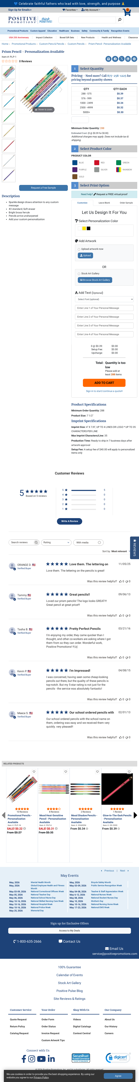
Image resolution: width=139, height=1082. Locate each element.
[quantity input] (80, 119)
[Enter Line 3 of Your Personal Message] (104, 325)
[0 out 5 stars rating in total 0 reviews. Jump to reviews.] (17, 61)
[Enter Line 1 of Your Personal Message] (104, 308)
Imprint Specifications (88, 421)
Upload (85, 255)
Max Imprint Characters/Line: (87, 435)
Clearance (133, 37)
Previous (3, 815)
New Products (87, 37)
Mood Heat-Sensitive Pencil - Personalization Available (52, 819)
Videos (77, 1019)
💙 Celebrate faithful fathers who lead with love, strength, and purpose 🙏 (69, 3)
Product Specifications (88, 404)
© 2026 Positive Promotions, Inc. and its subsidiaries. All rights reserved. (69, 1069)
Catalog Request (19, 1033)
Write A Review (69, 521)
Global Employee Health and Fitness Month (47, 887)
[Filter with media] (88, 543)
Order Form (48, 1019)
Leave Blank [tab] (104, 203)
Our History (111, 1026)
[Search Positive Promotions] (87, 20)
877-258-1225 (116, 75)
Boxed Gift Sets (67, 37)
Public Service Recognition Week (106, 885)
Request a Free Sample (43, 187)
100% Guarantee (69, 967)
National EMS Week (100, 907)
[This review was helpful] (120, 581)
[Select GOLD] (82, 176)
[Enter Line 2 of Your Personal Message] (104, 317)
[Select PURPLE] (82, 169)
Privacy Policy (41, 1077)
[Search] (120, 20)
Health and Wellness (111, 37)
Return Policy (17, 1026)
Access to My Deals (69, 930)
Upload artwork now (92, 248)
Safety (84, 31)
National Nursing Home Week (104, 904)
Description (11, 196)
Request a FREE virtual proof (110, 194)
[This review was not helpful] (127, 581)
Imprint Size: (78, 427)
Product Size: (78, 415)
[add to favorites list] (34, 771)
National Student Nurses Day (104, 898)
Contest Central (82, 1033)
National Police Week (40, 907)
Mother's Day (97, 901)
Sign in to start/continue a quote (104, 391)
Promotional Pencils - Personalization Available (20, 819)
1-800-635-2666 (29, 941)
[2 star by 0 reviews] (83, 505)
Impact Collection (44, 37)
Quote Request (18, 1019)
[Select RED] (104, 162)
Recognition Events (120, 31)
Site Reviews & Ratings (69, 998)
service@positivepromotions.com (114, 953)
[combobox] (56, 543)
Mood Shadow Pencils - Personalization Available (84, 819)
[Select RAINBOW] (126, 169)
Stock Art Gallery (69, 983)
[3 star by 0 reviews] (83, 500)
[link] (118, 1059)
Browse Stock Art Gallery (95, 280)
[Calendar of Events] (69, 893)
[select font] (104, 299)
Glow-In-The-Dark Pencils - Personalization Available (117, 819)
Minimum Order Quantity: (87, 128)
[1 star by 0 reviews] (83, 509)
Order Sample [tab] (126, 203)
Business (75, 31)
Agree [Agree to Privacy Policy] (118, 1075)
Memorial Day (37, 910)
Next (135, 815)
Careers (109, 1033)
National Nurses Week (101, 894)
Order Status (49, 1026)
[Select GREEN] (126, 162)
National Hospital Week (41, 904)
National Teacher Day (40, 894)
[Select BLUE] (82, 162)
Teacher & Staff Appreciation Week (107, 891)
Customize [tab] (82, 203)
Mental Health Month (41, 882)
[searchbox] (21, 542)
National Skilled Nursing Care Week (47, 901)
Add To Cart (104, 383)
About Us (110, 1019)
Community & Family (99, 31)
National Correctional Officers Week (47, 891)
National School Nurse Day (43, 898)
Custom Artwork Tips (53, 1040)
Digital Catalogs (82, 1026)
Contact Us (71, 941)
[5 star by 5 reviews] (83, 491)
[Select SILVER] (104, 169)
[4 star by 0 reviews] (83, 495)
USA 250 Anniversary (19, 37)
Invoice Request (50, 1033)
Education (52, 31)
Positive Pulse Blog (69, 991)
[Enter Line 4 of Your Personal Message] (104, 334)
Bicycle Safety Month (101, 882)
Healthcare (64, 31)
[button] (70, 10)
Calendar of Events (69, 975)
